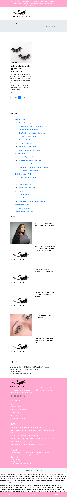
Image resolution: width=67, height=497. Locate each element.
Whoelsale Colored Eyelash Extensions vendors (28, 489)
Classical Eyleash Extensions (28, 147)
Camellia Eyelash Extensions (28, 136)
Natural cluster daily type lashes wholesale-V (20, 68)
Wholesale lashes (13, 474)
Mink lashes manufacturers (16, 485)
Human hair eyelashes (22, 205)
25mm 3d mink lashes (26, 184)
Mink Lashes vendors (12, 487)
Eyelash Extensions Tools (23, 174)
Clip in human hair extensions (47, 474)
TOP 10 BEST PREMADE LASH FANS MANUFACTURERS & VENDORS (44, 294)
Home (48, 26)
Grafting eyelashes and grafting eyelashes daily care (44, 340)
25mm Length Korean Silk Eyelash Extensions (33, 167)
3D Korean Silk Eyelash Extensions (30, 160)
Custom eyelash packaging (27, 177)
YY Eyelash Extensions (26, 143)
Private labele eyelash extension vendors (49, 476)
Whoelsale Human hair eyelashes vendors (33, 487)
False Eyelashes (20, 153)
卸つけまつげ (18, 478)
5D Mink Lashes (24, 198)
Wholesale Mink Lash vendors (36, 481)
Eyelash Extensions (21, 119)
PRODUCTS (15, 114)
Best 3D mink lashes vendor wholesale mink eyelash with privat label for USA (45, 248)
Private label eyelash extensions (29, 140)
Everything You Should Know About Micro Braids (25, 427)
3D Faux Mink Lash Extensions (29, 171)
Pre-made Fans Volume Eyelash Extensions (33, 126)
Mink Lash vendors (20, 481)
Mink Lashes (19, 191)
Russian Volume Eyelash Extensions (30, 123)
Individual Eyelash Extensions (28, 157)
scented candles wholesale (28, 474)
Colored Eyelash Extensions (24, 211)
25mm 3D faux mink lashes (27, 188)
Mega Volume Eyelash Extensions (30, 150)
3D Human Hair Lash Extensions (29, 164)
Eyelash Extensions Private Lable (54, 489)
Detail (13, 93)
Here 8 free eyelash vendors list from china (24, 435)
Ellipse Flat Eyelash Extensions (29, 130)
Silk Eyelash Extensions (22, 208)
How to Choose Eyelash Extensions (21, 441)
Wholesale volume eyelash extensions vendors (15, 491)
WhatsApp (33, 494)
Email (56, 494)
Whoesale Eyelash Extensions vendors (38, 485)
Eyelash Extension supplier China (14, 483)
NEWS (12, 424)
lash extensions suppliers (27, 476)
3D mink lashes (24, 194)
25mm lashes (19, 181)
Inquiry (11, 494)
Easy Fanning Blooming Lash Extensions (32, 133)
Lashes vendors (48, 478)
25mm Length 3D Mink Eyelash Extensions (32, 201)
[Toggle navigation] (52, 13)
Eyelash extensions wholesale (32, 478)
